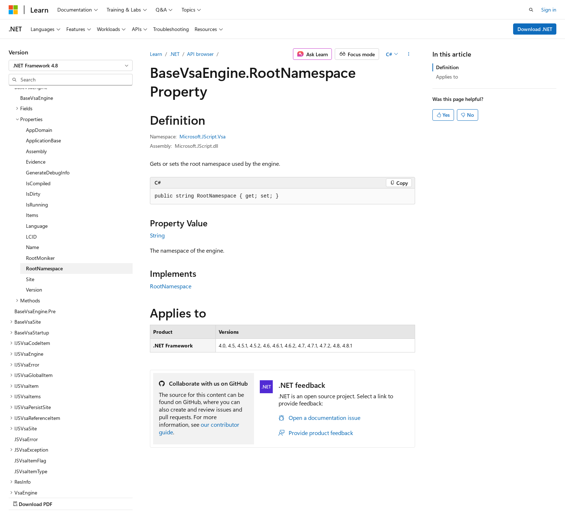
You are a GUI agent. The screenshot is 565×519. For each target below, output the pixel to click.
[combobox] (71, 65)
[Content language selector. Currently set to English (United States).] (42, 479)
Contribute (129, 497)
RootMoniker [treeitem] (40, 195)
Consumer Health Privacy (207, 497)
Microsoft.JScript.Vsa (202, 136)
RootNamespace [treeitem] (44, 205)
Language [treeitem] (37, 163)
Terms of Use (263, 497)
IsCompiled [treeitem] (38, 120)
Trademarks (298, 497)
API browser (200, 53)
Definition (447, 67)
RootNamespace (170, 286)
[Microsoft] (13, 9)
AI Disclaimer (23, 497)
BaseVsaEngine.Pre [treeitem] (34, 248)
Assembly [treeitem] (36, 88)
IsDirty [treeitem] (33, 131)
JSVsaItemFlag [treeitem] (30, 397)
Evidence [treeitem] (35, 99)
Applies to (447, 76)
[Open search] (531, 9)
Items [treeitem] (32, 152)
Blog (98, 497)
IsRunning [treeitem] (37, 141)
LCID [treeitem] (31, 173)
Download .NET (534, 29)
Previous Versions (65, 497)
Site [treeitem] (30, 216)
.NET (174, 53)
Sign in (548, 9)
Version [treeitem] (34, 226)
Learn (156, 53)
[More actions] (408, 54)
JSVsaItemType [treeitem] (30, 408)
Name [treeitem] (32, 184)
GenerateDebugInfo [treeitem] (48, 109)
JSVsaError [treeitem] (26, 376)
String (157, 235)
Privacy (157, 497)
